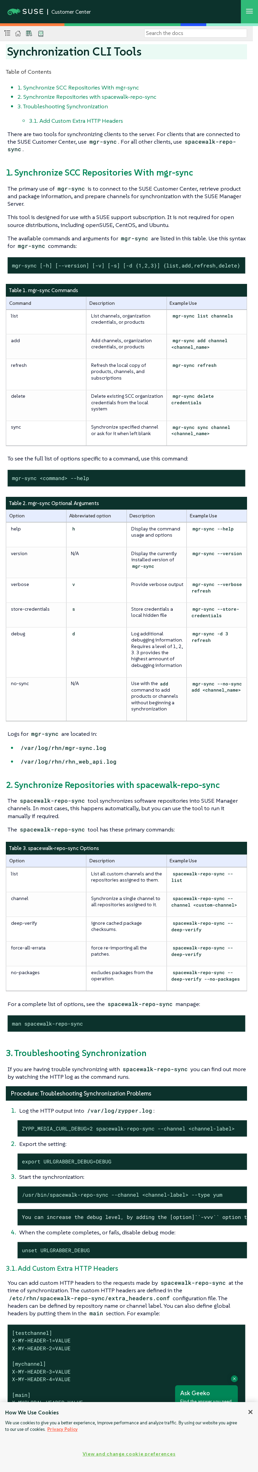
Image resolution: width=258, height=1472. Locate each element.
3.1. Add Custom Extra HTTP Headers (76, 120)
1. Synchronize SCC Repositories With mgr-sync (78, 87)
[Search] (195, 33)
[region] (129, 1437)
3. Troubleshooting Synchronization (62, 106)
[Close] (250, 1412)
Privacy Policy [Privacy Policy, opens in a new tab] (62, 1429)
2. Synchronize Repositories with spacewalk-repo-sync (86, 96)
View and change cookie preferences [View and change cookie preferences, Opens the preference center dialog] (129, 1454)
